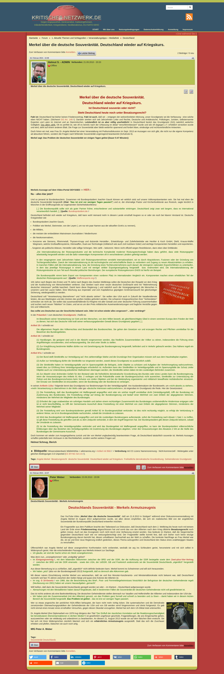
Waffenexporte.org (86, 278)
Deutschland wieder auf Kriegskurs (106, 459)
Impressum (188, 29)
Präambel (42, 315)
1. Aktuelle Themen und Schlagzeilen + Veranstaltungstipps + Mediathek (85, 38)
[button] (37, 657)
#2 (193, 473)
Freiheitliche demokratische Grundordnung (144, 459)
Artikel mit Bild (104, 451)
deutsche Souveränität (78, 459)
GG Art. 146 (67, 119)
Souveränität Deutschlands (43, 640)
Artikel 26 (36, 336)
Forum (45, 38)
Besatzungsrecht (59, 459)
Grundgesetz (70, 315)
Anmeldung (173, 29)
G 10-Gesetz (48, 580)
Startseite (33, 38)
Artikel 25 (36, 325)
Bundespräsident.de (79, 211)
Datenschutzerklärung (154, 29)
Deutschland (128, 38)
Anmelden (70, 52)
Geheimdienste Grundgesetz (178, 459)
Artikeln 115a (47, 386)
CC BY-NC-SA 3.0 (74, 454)
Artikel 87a (37, 353)
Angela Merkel (43, 459)
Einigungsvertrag (45, 559)
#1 (193, 58)
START (95, 29)
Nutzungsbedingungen (129, 29)
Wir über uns (108, 29)
